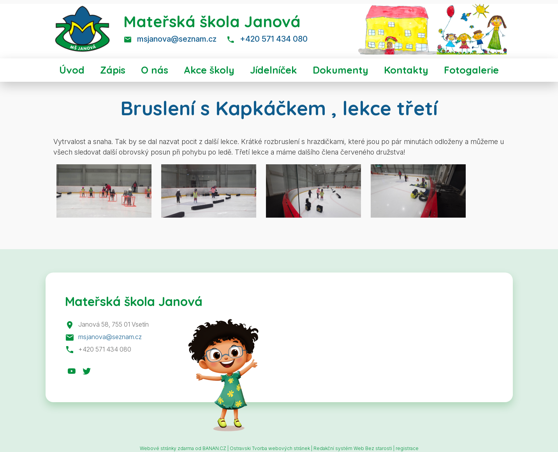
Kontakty (406, 70)
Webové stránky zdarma (167, 448)
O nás (154, 70)
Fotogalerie (471, 70)
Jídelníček (273, 70)
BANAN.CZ (214, 448)
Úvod (71, 70)
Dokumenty (340, 70)
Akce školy (209, 70)
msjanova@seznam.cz (177, 39)
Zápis (112, 70)
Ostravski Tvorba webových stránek (270, 448)
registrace (407, 448)
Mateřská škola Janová (212, 21)
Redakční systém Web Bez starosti (352, 448)
